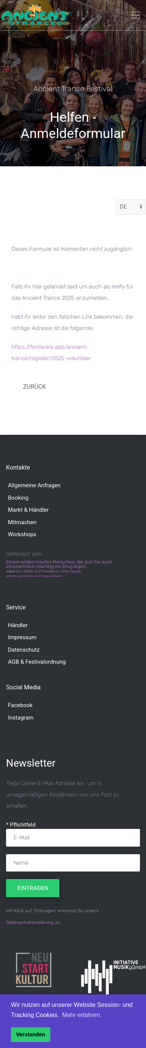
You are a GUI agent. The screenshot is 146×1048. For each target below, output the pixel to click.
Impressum (22, 637)
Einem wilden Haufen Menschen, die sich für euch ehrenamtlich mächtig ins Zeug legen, (59, 569)
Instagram (21, 717)
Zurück (34, 386)
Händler (18, 625)
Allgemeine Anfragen (34, 485)
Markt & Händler (28, 509)
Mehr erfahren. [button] (82, 1015)
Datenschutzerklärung (30, 922)
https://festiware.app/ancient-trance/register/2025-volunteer (51, 353)
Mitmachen (22, 522)
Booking (18, 497)
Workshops (22, 534)
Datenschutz (24, 649)
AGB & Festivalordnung (37, 661)
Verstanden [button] (30, 1034)
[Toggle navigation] (135, 15)
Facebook (20, 705)
